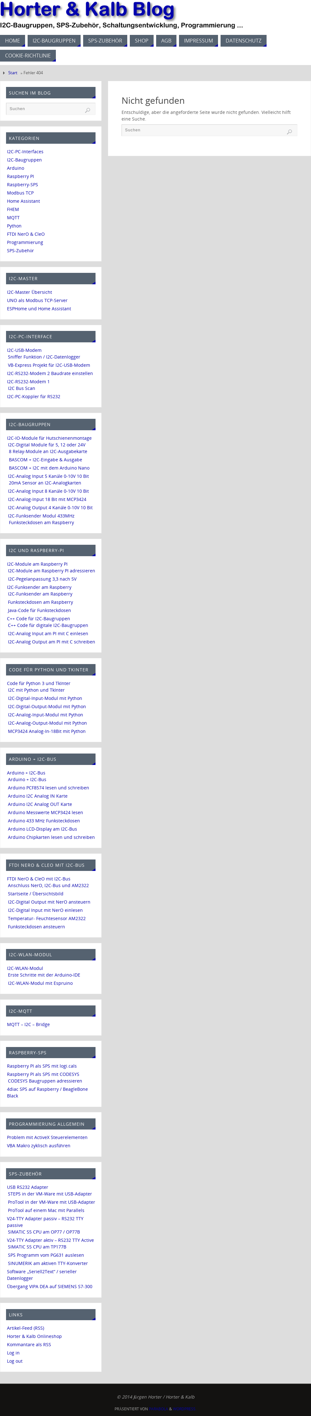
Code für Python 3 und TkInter (38, 683)
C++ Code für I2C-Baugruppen (38, 619)
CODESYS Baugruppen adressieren (45, 1081)
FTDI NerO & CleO (26, 234)
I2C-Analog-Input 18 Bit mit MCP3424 (47, 499)
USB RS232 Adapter (27, 1187)
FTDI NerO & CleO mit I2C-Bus (38, 879)
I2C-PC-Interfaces (25, 151)
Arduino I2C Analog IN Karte (38, 796)
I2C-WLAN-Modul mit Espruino (40, 983)
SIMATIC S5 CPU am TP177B (37, 1247)
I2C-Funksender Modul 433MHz (41, 516)
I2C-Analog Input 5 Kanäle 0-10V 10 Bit (48, 476)
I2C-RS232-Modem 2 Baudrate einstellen (50, 373)
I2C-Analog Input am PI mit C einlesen (48, 633)
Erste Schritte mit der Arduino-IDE (44, 975)
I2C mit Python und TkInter (36, 690)
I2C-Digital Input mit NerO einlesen (45, 910)
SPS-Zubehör (20, 250)
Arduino (15, 168)
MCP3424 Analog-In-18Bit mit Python (47, 731)
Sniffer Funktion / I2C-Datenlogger (44, 357)
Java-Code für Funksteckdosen (39, 610)
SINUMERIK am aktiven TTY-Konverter (48, 1263)
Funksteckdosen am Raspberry (41, 522)
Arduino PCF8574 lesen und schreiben (48, 788)
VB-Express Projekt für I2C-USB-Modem (49, 365)
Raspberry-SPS (22, 184)
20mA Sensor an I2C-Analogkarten (45, 483)
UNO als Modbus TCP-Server (37, 300)
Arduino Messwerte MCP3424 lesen (45, 812)
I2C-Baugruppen (24, 160)
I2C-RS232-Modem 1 (28, 382)
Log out (15, 1361)
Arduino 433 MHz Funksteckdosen (44, 821)
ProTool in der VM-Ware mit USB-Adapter (51, 1202)
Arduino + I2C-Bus (26, 773)
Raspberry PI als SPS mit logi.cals (42, 1066)
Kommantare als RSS (29, 1344)
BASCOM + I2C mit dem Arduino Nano (49, 468)
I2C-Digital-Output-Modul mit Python (47, 706)
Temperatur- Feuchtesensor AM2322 (47, 918)
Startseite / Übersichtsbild (35, 894)
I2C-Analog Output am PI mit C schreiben (51, 642)
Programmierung (25, 242)
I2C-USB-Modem (24, 350)
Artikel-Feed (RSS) (25, 1328)
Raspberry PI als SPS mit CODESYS (43, 1074)
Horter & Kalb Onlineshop (34, 1336)
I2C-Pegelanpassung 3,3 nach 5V (42, 579)
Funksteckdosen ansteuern (36, 927)
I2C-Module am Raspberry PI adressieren (51, 571)
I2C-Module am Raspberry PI (37, 564)
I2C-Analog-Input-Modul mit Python (45, 715)
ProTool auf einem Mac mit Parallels (46, 1210)
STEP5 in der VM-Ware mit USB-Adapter (50, 1194)
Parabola (158, 1409)
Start (12, 73)
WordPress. (184, 1409)
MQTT (13, 217)
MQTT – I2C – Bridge (28, 1024)
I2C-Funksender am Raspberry (39, 587)
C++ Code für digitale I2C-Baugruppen (48, 625)
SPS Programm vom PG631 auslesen (46, 1255)
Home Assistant (23, 201)
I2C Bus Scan (21, 388)
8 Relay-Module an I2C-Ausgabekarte (48, 451)
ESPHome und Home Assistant (39, 309)
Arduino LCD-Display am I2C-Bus (42, 829)
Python (14, 226)
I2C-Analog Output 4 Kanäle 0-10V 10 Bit (50, 507)
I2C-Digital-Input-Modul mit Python (45, 698)
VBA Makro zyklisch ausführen (38, 1146)
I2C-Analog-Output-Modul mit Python (47, 723)
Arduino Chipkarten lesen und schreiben (51, 837)
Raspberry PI (20, 176)
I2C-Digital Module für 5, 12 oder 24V (46, 445)
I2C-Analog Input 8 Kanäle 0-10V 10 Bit (48, 491)
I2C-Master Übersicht (29, 292)
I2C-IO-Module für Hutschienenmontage (49, 438)
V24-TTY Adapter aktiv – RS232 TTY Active (50, 1240)
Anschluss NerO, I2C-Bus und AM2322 (48, 885)
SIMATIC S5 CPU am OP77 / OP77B (44, 1232)
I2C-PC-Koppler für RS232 (33, 396)
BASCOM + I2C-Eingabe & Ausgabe (45, 460)
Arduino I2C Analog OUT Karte (40, 804)
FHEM (13, 209)
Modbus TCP (20, 193)
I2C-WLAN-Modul (25, 968)
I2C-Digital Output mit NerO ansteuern (49, 902)
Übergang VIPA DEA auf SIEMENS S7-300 (49, 1286)
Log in (13, 1353)
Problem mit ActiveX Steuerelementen (47, 1137)
